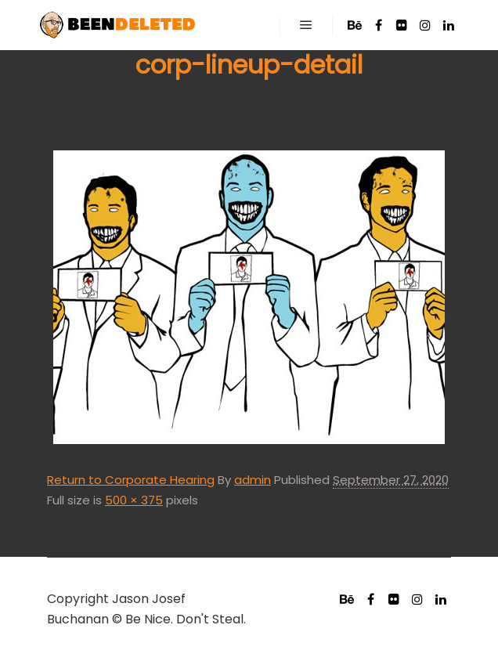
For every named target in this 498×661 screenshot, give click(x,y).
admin (252, 479)
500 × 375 (134, 500)
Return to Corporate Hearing (131, 479)
